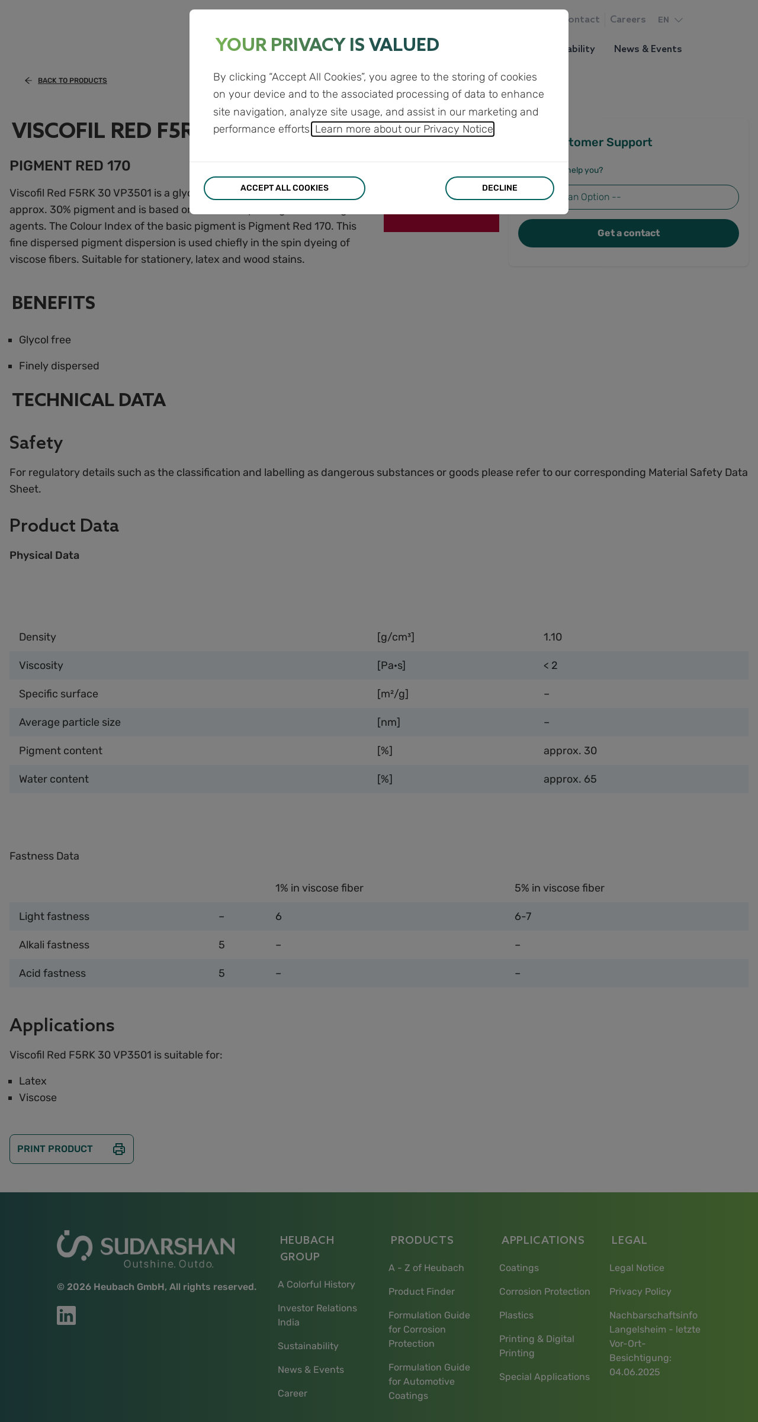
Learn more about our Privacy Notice (402, 129)
